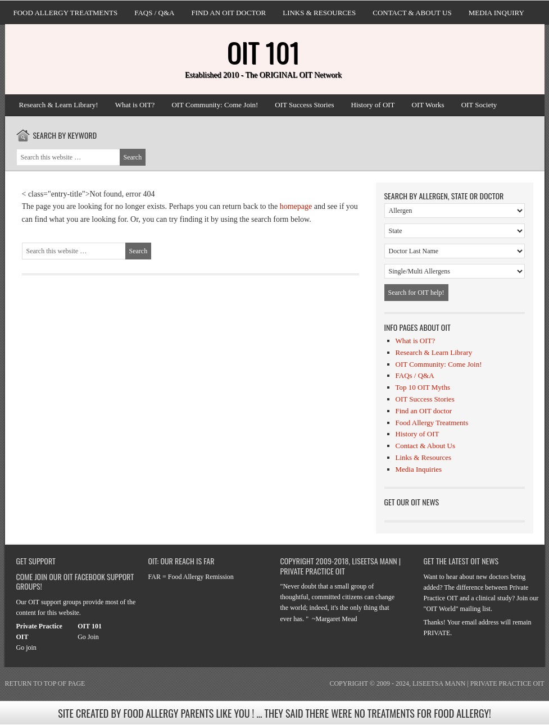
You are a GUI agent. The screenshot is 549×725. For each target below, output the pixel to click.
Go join (26, 647)
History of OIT (373, 105)
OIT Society (479, 105)
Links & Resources (319, 12)
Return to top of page (45, 683)
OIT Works (428, 105)
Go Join (88, 637)
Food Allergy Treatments (65, 12)
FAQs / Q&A (154, 12)
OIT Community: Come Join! (214, 105)
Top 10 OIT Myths (423, 387)
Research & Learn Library (434, 352)
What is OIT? (135, 105)
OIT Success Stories (304, 105)
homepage (296, 206)
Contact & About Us (412, 12)
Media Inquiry (496, 12)
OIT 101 (263, 52)
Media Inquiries (419, 469)
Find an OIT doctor (228, 12)
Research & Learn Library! (58, 105)
